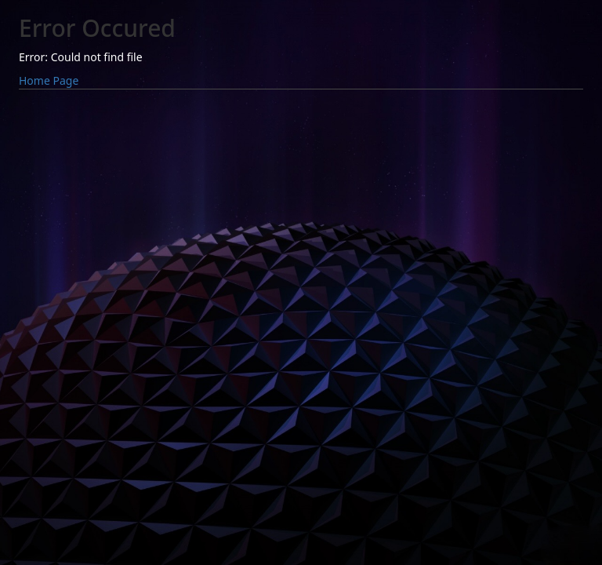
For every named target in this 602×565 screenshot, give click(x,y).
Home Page (48, 80)
